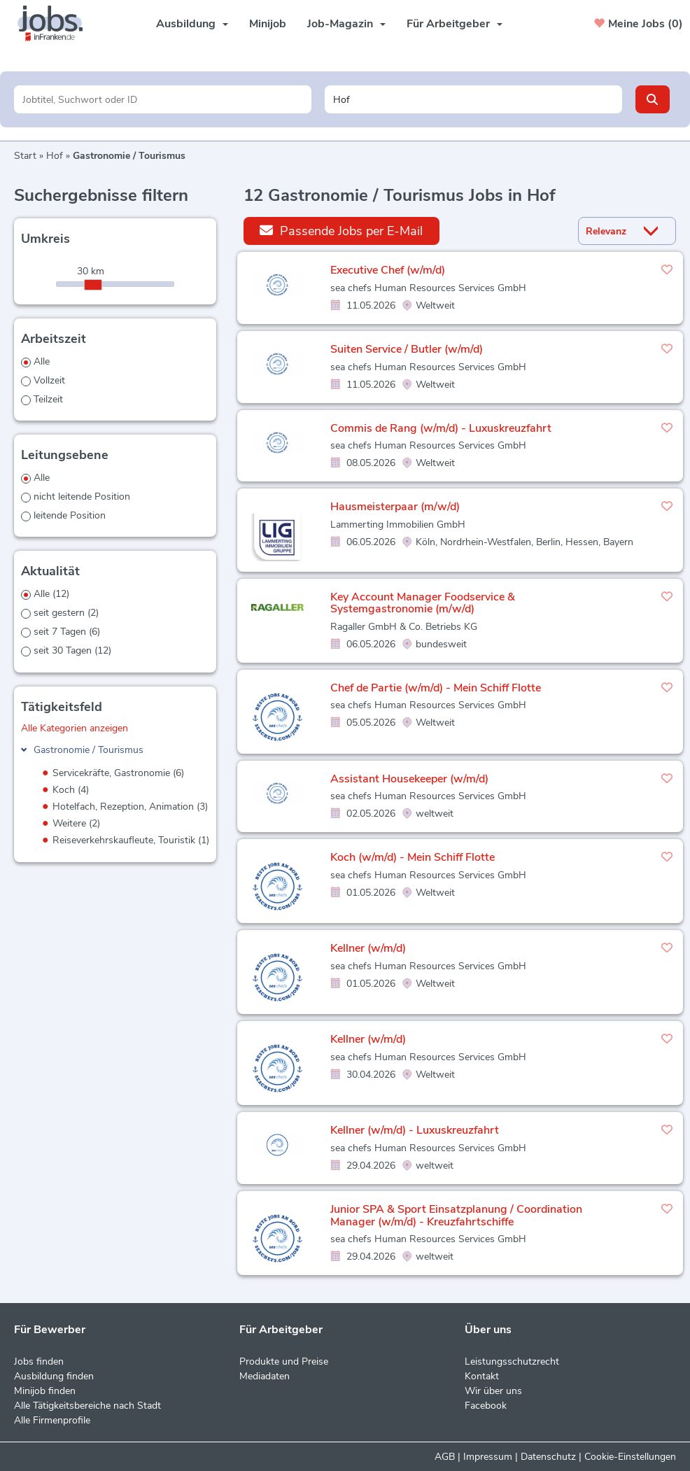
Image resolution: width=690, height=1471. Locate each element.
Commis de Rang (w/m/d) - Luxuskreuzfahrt (440, 428)
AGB (445, 1456)
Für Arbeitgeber (454, 23)
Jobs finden (39, 1361)
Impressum (487, 1456)
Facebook (486, 1405)
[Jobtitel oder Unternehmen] (162, 99)
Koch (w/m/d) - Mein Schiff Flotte (412, 857)
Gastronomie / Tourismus (88, 749)
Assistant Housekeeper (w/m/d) (409, 779)
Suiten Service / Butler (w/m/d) (406, 349)
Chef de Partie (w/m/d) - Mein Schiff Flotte (435, 688)
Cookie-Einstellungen (630, 1456)
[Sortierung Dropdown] (654, 231)
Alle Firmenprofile (52, 1420)
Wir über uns (493, 1391)
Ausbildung (192, 23)
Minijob (267, 23)
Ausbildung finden (54, 1376)
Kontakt (482, 1376)
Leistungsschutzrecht (512, 1361)
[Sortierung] (609, 231)
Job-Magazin (346, 23)
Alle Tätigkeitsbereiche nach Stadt (87, 1405)
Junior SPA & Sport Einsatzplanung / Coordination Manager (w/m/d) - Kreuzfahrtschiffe (456, 1216)
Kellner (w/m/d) (368, 948)
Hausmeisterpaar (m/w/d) (395, 506)
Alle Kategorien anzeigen (74, 728)
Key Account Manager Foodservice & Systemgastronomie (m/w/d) (422, 603)
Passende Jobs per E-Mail (341, 230)
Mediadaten (264, 1376)
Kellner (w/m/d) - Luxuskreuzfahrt (414, 1130)
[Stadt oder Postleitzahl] (473, 99)
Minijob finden (45, 1391)
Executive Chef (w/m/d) (387, 270)
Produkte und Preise (283, 1361)
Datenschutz (548, 1456)
